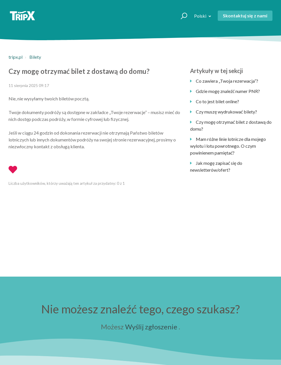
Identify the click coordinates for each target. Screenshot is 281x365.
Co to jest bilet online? (217, 101)
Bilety (35, 57)
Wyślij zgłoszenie (151, 327)
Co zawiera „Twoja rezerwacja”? (227, 81)
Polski (200, 16)
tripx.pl (16, 57)
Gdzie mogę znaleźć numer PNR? (228, 91)
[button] (181, 15)
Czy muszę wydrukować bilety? (226, 111)
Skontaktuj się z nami (245, 15)
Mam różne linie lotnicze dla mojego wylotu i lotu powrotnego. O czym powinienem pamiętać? (228, 145)
